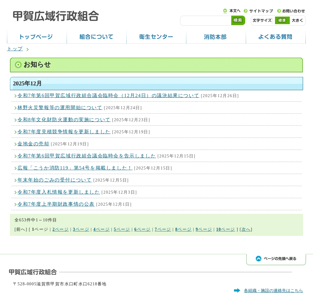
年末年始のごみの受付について (54, 179)
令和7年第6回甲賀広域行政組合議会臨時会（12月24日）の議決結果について (108, 95)
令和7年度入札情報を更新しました (58, 192)
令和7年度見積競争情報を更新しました (64, 131)
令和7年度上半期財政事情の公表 (56, 204)
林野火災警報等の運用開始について (60, 107)
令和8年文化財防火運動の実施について (64, 119)
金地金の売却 (33, 143)
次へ (246, 229)
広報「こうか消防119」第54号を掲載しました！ (75, 167)
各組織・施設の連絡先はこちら (273, 290)
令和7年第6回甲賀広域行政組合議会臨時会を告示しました (86, 155)
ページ (60, 229)
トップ (15, 48)
